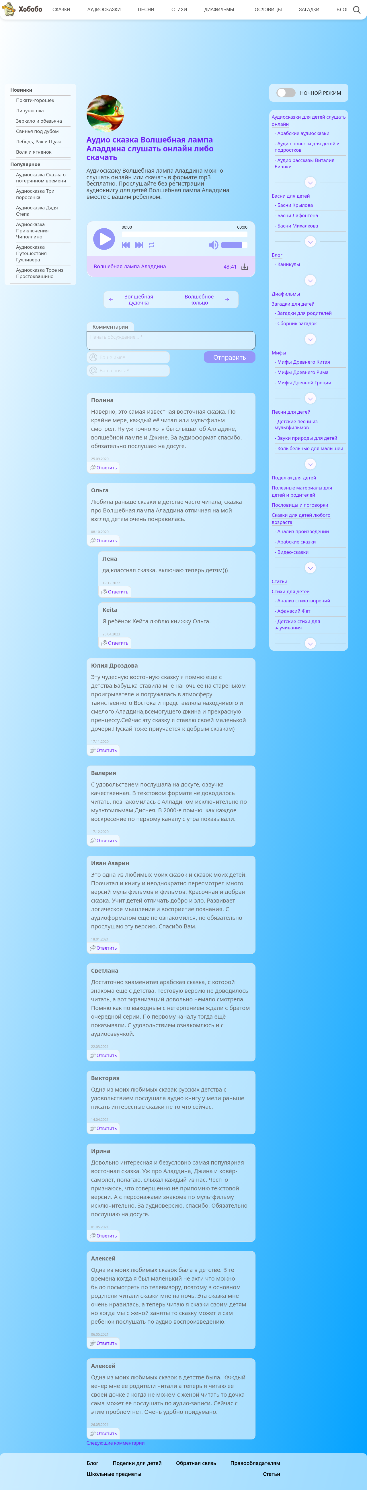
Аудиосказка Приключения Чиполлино (32, 230)
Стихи (177, 9)
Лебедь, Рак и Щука (38, 141)
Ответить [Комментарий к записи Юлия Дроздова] (107, 752)
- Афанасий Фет (303, 646)
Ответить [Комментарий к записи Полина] (107, 469)
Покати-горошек (35, 100)
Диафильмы (217, 9)
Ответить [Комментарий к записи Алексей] (107, 1345)
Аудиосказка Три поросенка (35, 194)
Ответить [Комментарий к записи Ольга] (107, 542)
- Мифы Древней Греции (304, 395)
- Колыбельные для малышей (307, 473)
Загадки (306, 9)
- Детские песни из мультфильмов (306, 440)
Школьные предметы (114, 1475)
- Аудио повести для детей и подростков (308, 150)
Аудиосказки (103, 9)
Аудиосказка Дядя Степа (37, 211)
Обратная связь (196, 1464)
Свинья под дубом (37, 131)
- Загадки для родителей (301, 319)
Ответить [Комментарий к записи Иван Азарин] (107, 950)
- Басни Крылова (304, 208)
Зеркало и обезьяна (39, 121)
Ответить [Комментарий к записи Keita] (118, 644)
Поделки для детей (137, 1464)
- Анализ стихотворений (302, 632)
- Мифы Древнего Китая (313, 372)
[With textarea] (171, 342)
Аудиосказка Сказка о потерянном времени (41, 177)
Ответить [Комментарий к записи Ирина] (107, 1237)
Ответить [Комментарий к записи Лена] (118, 593)
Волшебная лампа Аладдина (130, 268)
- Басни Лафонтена (307, 219)
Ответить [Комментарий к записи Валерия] (107, 842)
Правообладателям (255, 1464)
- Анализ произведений (312, 559)
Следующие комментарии (116, 1444)
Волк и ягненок (34, 152)
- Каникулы (298, 268)
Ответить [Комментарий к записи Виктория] (107, 1130)
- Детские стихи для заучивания (308, 659)
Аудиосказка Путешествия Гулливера (31, 253)
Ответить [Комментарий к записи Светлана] (107, 1057)
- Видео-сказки (302, 580)
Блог (339, 9)
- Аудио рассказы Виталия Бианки (305, 166)
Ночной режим (320, 93)
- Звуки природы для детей (309, 456)
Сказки (61, 9)
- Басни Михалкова (307, 229)
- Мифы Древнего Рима (312, 382)
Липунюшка (30, 110)
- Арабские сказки (306, 570)
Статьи (271, 1475)
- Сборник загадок (306, 333)
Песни (145, 9)
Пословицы (264, 9)
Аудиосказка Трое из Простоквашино (39, 273)
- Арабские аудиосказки (312, 137)
